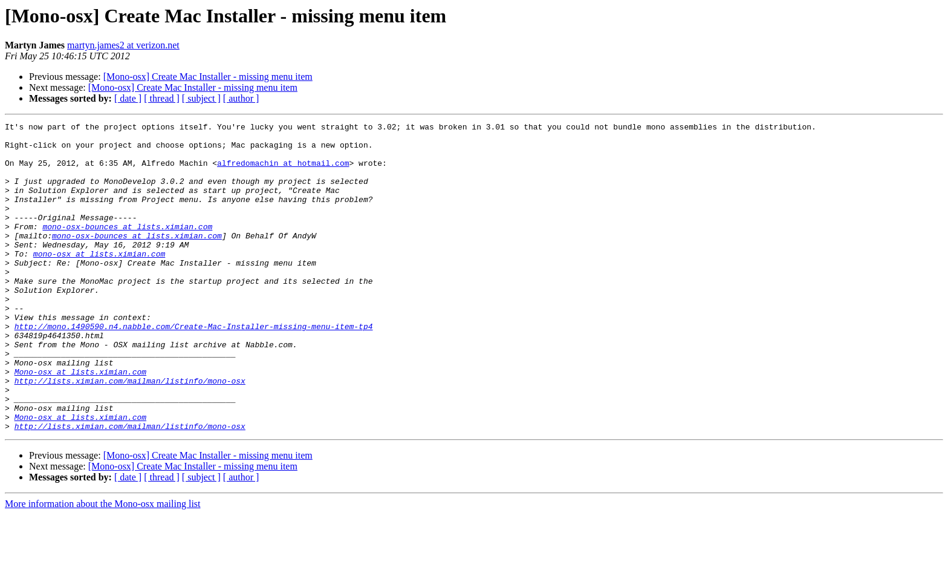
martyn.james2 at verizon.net (123, 45)
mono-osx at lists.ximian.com (99, 280)
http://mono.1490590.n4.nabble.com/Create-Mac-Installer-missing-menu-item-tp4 (194, 367)
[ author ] (241, 98)
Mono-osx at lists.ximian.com (80, 422)
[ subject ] (201, 98)
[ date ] (127, 98)
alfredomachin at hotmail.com (283, 171)
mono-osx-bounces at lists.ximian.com (127, 248)
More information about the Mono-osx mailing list (103, 565)
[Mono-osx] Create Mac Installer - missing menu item (208, 76)
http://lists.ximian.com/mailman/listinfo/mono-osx (130, 433)
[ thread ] (162, 98)
